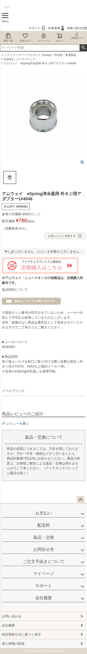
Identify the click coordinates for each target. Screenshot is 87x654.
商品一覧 (8, 37)
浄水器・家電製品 (65, 55)
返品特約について (15, 289)
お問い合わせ (11, 616)
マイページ (43, 37)
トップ (5, 55)
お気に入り (25, 37)
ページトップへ (80, 500)
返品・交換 (43, 537)
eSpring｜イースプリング (19, 59)
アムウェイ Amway (39, 55)
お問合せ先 (43, 549)
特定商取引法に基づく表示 (21, 634)
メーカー (18, 55)
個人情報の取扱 (13, 643)
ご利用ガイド (77, 36)
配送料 (43, 525)
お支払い (43, 513)
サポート (43, 585)
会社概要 (43, 598)
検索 (83, 47)
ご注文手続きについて (43, 561)
